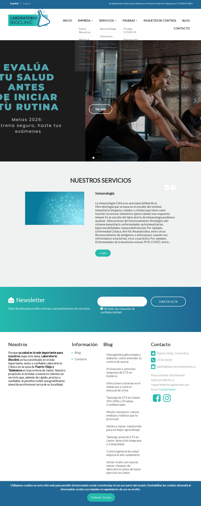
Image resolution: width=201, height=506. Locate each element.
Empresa (84, 20)
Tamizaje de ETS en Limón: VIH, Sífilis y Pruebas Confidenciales (123, 401)
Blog (186, 20)
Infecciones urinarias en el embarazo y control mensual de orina (123, 386)
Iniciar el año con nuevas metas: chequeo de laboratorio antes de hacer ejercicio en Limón (123, 467)
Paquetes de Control (159, 20)
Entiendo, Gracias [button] (101, 497)
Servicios (106, 20)
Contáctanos (167, 389)
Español (14, 3)
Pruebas (128, 20)
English (27, 3)
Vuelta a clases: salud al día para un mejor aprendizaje (123, 427)
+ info (103, 253)
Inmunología (104, 193)
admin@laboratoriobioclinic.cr (176, 366)
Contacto (182, 28)
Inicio (67, 20)
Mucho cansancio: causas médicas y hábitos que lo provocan (122, 415)
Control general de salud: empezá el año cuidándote (123, 453)
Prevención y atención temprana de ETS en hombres (120, 372)
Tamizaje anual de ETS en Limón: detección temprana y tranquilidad (123, 440)
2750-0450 (164, 360)
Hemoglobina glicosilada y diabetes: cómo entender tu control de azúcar (124, 358)
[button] (100, 100)
